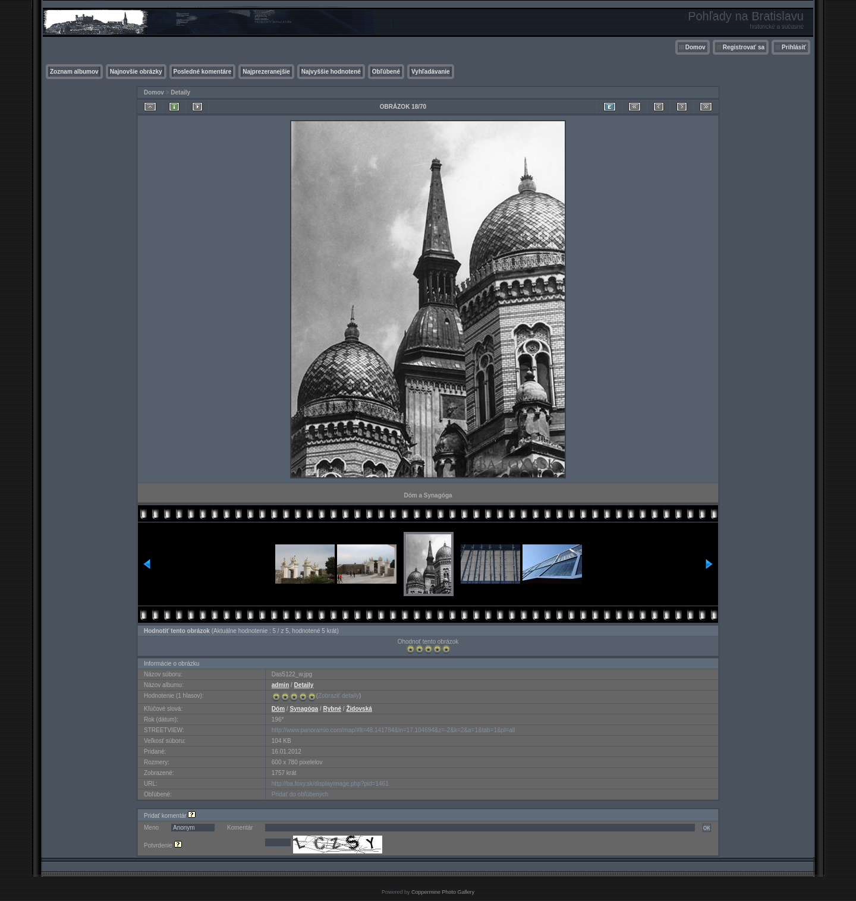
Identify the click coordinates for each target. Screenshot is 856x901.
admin (280, 685)
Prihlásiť (794, 47)
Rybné (332, 708)
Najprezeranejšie (266, 71)
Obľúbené (386, 71)
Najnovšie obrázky (136, 71)
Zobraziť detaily (338, 695)
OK (706, 828)
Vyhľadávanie (430, 71)
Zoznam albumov (74, 71)
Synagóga (303, 708)
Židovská (359, 708)
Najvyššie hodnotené (331, 71)
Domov (695, 47)
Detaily (180, 92)
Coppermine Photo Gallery (442, 892)
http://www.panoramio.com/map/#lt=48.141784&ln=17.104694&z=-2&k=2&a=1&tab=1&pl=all (393, 730)
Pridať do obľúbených (300, 794)
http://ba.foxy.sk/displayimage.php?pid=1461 (330, 783)
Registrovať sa (743, 47)
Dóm (278, 708)
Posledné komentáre (203, 71)
